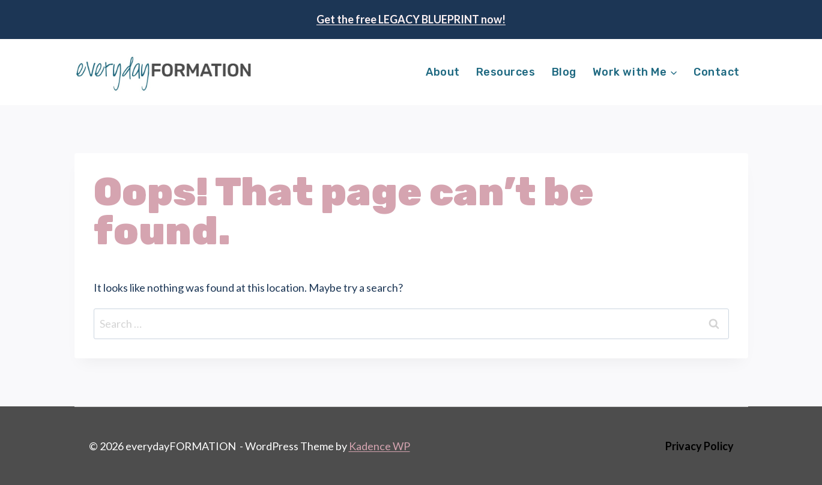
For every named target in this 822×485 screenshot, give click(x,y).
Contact (717, 72)
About (443, 72)
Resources (506, 72)
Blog (564, 72)
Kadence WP (379, 446)
